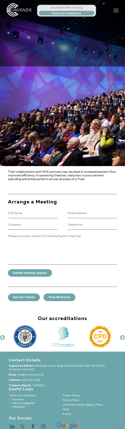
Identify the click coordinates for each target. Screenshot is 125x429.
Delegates (18, 407)
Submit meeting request (30, 273)
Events (67, 414)
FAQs (66, 409)
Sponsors (18, 399)
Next (121, 336)
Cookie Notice (71, 395)
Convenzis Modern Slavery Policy (83, 405)
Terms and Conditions (22, 395)
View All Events (59, 297)
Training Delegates (23, 403)
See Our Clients (24, 297)
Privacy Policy (71, 400)
